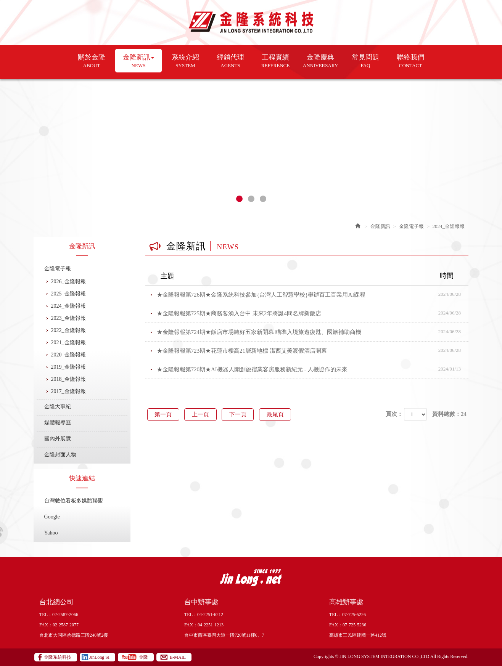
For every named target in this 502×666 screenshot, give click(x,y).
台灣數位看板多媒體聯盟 (73, 501)
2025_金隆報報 (68, 294)
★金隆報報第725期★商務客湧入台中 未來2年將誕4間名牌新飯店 (313, 313)
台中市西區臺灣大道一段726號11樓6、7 (224, 635)
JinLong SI (99, 657)
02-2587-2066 (65, 614)
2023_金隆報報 (68, 318)
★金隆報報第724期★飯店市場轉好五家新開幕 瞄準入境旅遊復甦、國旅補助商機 (313, 332)
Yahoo (51, 533)
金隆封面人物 (60, 454)
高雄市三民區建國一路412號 (357, 635)
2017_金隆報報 (68, 391)
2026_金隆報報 (68, 281)
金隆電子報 (57, 268)
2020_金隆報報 (68, 355)
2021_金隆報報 (68, 342)
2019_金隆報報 (68, 367)
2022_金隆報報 (68, 330)
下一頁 (240, 414)
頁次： (394, 414)
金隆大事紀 (57, 406)
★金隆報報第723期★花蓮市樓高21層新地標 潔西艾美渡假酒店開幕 (313, 351)
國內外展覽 (57, 438)
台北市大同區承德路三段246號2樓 (73, 635)
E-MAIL (178, 657)
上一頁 (202, 414)
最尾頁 (279, 414)
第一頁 (163, 414)
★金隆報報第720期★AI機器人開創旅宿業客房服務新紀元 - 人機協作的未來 (313, 369)
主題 (312, 276)
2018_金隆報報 (68, 379)
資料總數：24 (449, 414)
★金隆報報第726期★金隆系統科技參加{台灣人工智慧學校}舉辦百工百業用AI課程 (313, 295)
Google (52, 517)
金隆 (143, 657)
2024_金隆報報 (68, 306)
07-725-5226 (354, 614)
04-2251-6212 (210, 614)
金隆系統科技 (251, 22)
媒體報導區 (57, 422)
